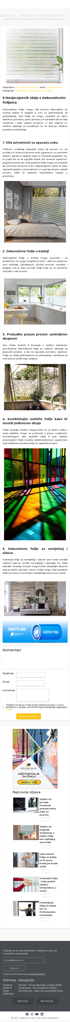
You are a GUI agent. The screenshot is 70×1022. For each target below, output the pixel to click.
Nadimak (8, 673)
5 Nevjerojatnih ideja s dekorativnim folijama (33, 19)
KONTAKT (23, 1003)
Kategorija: (28, 90)
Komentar (9, 690)
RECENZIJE (47, 1003)
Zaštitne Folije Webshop (8, 992)
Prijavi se (14, 970)
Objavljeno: (20, 87)
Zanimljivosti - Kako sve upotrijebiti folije (40, 992)
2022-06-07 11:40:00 (26, 87)
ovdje (9, 711)
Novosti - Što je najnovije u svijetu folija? (40, 986)
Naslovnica (7, 15)
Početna (7, 986)
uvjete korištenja (37, 976)
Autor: (51, 87)
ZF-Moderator (54, 87)
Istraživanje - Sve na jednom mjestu (42, 15)
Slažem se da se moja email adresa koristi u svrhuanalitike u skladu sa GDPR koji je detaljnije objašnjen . (36, 709)
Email (6, 681)
